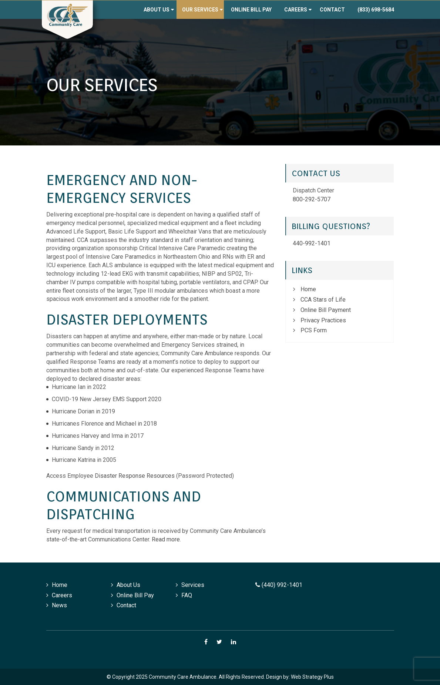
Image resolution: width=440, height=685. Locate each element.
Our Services (200, 10)
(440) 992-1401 (278, 584)
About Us (156, 10)
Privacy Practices (323, 320)
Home (308, 289)
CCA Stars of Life (323, 299)
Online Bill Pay (251, 10)
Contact (332, 10)
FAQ (186, 595)
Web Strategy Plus (312, 677)
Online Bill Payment (325, 309)
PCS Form (313, 330)
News (59, 605)
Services (192, 584)
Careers (295, 10)
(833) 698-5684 (375, 10)
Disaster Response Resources (135, 475)
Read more (166, 539)
